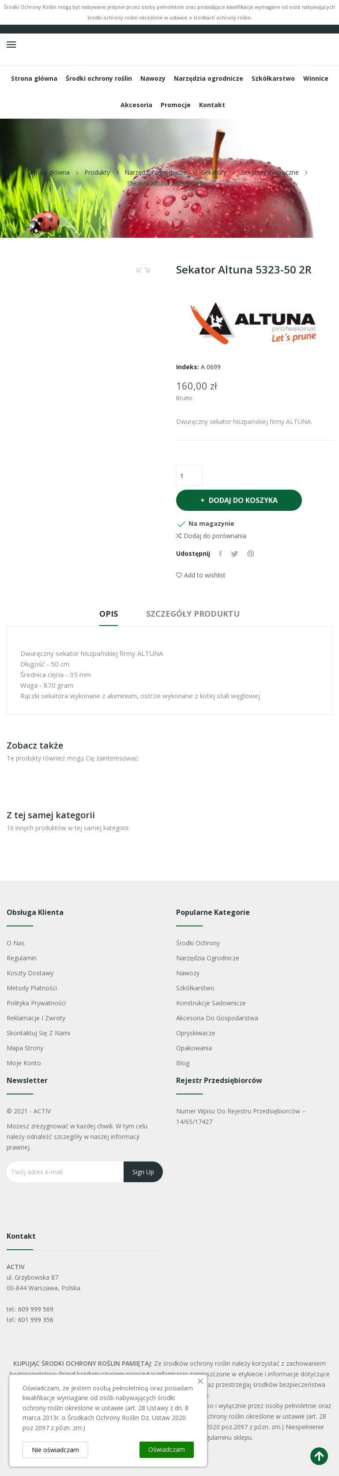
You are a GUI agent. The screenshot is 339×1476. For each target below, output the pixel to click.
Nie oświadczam (55, 1450)
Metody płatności (32, 988)
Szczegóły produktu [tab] (193, 613)
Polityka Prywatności (36, 1003)
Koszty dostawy (30, 973)
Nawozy (188, 973)
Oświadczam (166, 1449)
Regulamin (22, 958)
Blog (182, 1063)
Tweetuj (234, 553)
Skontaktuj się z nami (38, 1033)
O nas (16, 943)
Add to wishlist (201, 575)
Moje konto (24, 1063)
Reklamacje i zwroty (36, 1018)
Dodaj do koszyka (242, 500)
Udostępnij (220, 553)
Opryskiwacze (195, 1033)
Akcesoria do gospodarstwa (217, 1018)
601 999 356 (35, 1319)
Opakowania (194, 1048)
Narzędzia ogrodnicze (207, 958)
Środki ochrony (198, 943)
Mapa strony (25, 1048)
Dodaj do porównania (211, 536)
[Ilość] (189, 475)
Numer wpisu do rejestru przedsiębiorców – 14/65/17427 (240, 1116)
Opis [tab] (108, 613)
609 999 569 (35, 1309)
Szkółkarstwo (195, 988)
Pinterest (251, 553)
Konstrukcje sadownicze (211, 1003)
